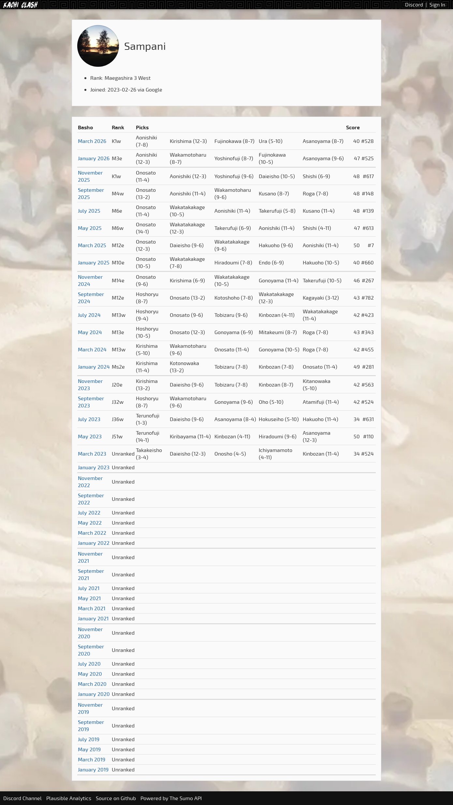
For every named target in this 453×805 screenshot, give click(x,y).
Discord (414, 4)
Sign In (437, 4)
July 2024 (89, 314)
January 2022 (94, 542)
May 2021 (89, 598)
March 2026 (92, 141)
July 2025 (89, 210)
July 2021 (88, 588)
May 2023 (90, 436)
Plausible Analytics (68, 798)
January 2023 (94, 467)
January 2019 (93, 769)
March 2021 (91, 608)
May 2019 (89, 749)
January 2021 (93, 618)
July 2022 (89, 512)
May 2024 (90, 332)
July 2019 (88, 739)
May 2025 (90, 228)
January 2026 (94, 158)
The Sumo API (185, 798)
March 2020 (92, 683)
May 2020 (90, 673)
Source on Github (116, 798)
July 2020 (89, 663)
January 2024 (94, 366)
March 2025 (92, 245)
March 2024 (92, 349)
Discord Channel (22, 798)
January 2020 (94, 694)
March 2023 (92, 453)
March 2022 (92, 532)
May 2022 (90, 522)
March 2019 (91, 759)
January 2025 (94, 262)
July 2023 (89, 419)
